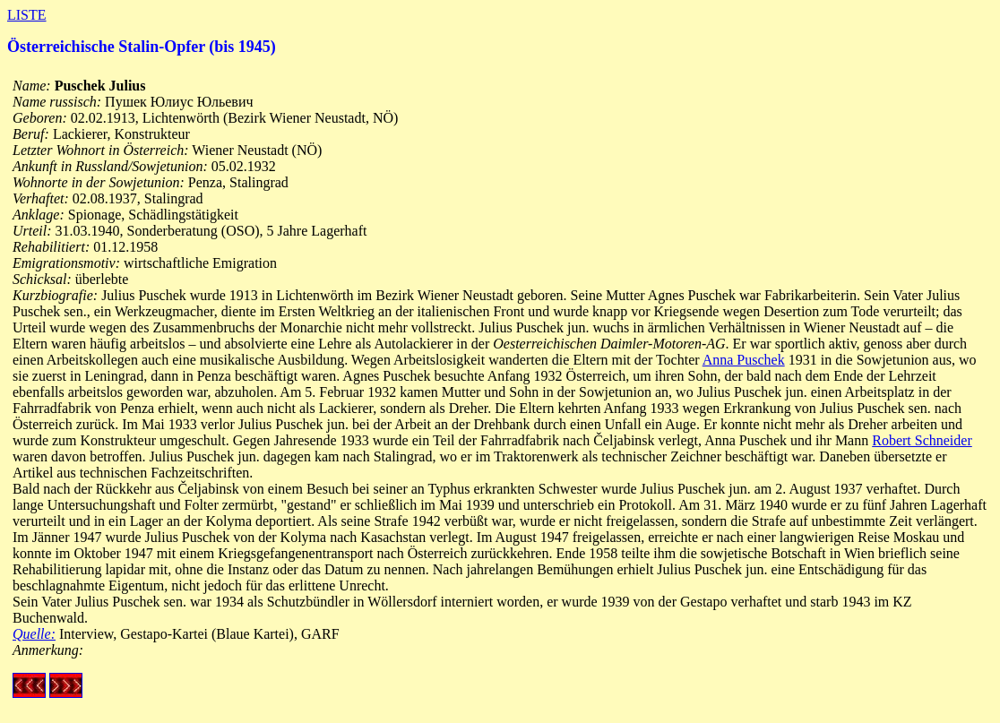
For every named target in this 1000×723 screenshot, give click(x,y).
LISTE (27, 14)
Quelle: (34, 633)
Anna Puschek (744, 359)
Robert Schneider (922, 440)
